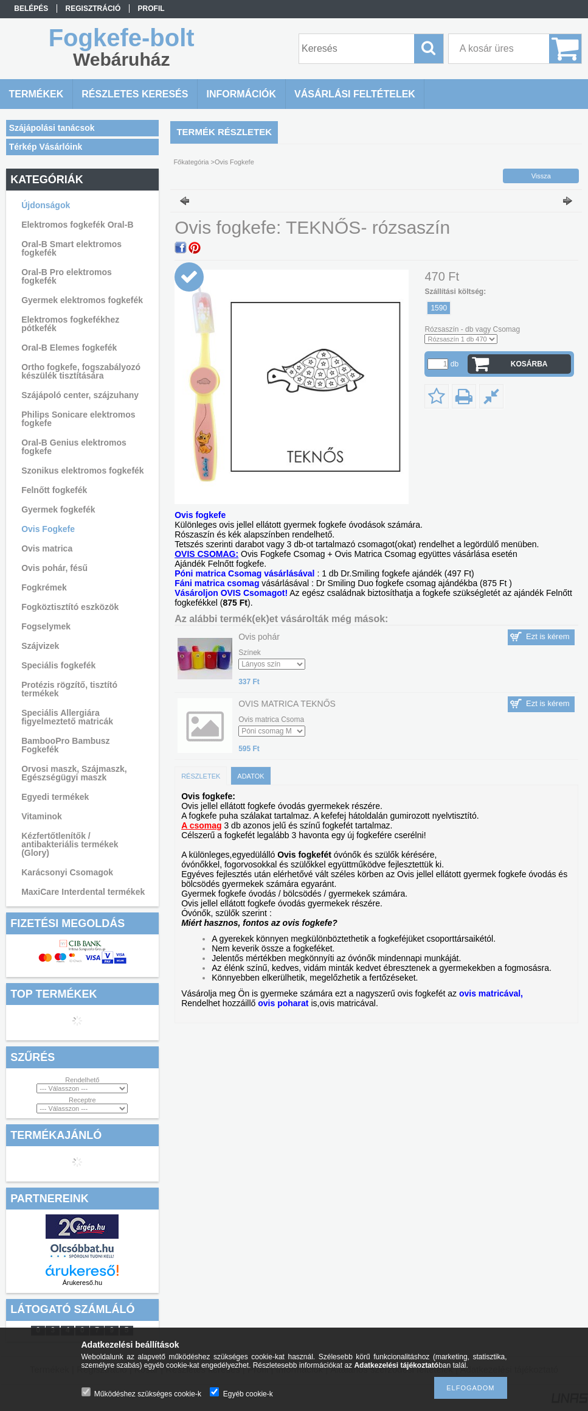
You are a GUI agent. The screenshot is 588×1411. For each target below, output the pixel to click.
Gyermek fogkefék (58, 509)
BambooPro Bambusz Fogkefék (65, 745)
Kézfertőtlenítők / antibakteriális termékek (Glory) (70, 844)
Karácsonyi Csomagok (67, 872)
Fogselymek (46, 626)
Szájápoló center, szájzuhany (80, 395)
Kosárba (529, 364)
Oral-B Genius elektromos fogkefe (73, 447)
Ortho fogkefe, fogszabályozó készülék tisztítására (80, 371)
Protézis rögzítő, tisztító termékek (69, 689)
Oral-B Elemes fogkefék (69, 347)
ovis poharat (283, 1003)
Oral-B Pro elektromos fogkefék (66, 276)
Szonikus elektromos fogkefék (82, 470)
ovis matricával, (491, 993)
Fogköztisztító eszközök (70, 607)
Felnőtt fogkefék (54, 490)
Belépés (31, 8)
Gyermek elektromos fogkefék (82, 300)
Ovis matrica (46, 548)
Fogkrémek (44, 587)
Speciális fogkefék (58, 665)
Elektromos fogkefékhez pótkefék (70, 324)
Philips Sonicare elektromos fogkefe (78, 419)
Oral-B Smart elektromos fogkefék (71, 248)
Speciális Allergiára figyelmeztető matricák (67, 717)
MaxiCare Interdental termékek (83, 892)
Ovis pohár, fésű (54, 568)
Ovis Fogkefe (48, 529)
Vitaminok (41, 816)
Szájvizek (40, 646)
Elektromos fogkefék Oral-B (77, 224)
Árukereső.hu (82, 1282)
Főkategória (191, 162)
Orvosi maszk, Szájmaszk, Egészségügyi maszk (74, 773)
